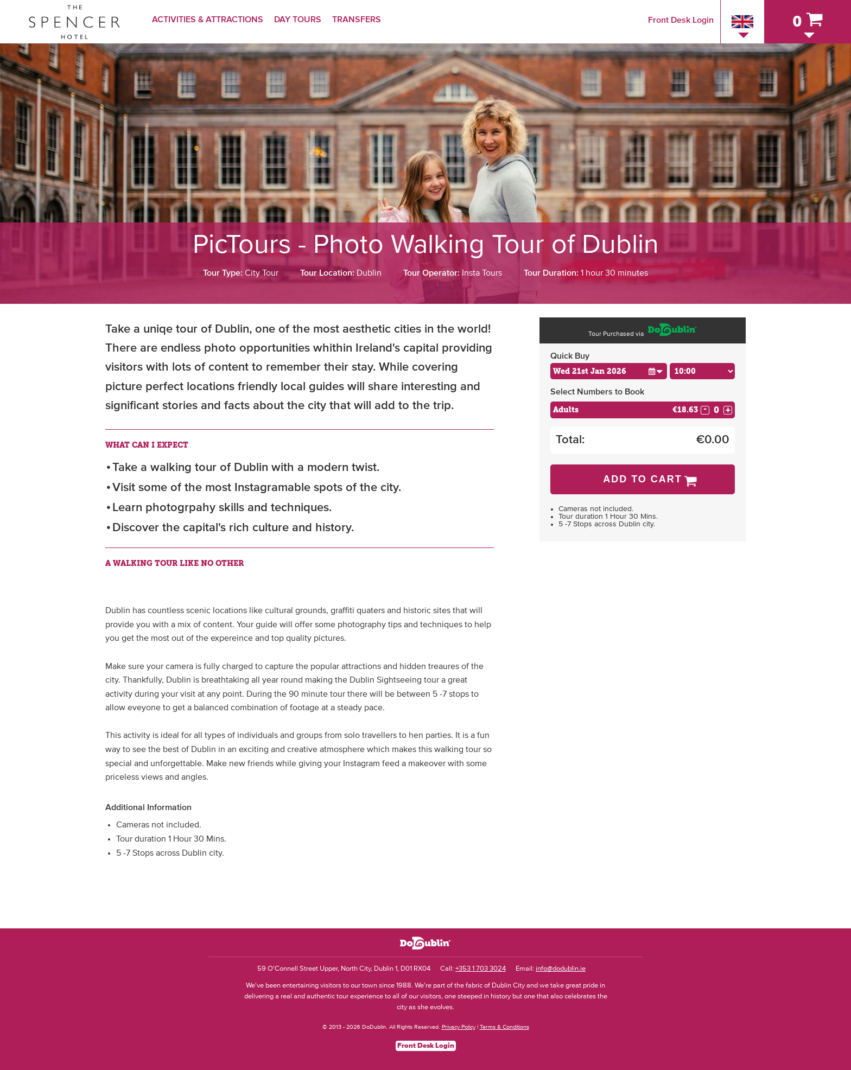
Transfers (356, 19)
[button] (655, 371)
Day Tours (297, 19)
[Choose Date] (608, 371)
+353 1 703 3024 (480, 968)
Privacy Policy (458, 1027)
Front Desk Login (681, 20)
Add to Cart (642, 479)
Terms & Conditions (504, 1027)
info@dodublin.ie (561, 968)
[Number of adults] (716, 410)
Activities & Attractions (207, 19)
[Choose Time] (702, 371)
